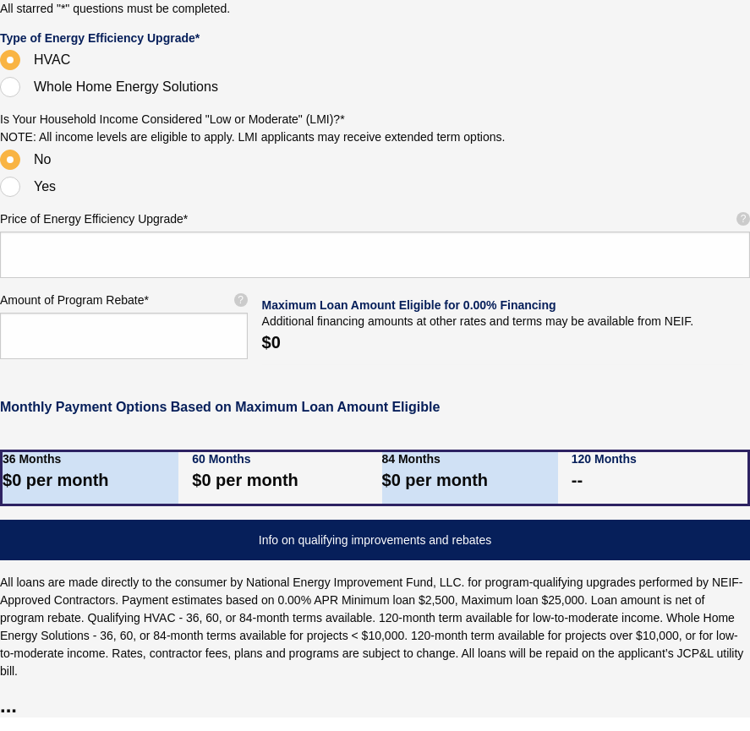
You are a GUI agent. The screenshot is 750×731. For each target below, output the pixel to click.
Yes (45, 186)
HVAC (52, 59)
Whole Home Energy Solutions (126, 86)
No (42, 159)
